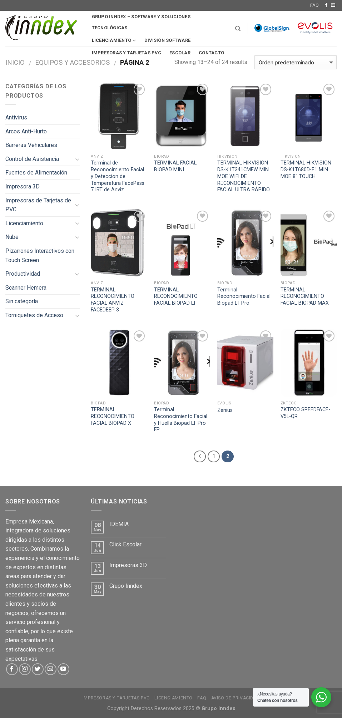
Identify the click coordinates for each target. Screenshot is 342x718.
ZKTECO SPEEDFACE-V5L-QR (305, 413)
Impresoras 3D (128, 565)
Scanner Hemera (25, 287)
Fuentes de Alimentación (36, 172)
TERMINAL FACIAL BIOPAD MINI (175, 166)
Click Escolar (125, 544)
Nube (12, 236)
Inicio (15, 62)
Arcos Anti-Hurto (26, 131)
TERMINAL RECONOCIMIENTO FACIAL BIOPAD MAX (305, 296)
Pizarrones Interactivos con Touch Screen (39, 255)
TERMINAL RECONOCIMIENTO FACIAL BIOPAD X (112, 416)
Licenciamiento (114, 40)
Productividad (22, 273)
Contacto (211, 52)
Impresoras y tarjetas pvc (126, 52)
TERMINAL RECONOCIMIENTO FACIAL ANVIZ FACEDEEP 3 (112, 300)
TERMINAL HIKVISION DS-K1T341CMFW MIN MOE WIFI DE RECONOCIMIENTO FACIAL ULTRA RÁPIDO (243, 176)
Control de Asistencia (32, 159)
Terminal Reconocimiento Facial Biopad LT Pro (244, 296)
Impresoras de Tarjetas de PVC (38, 205)
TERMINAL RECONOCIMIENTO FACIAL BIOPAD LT (176, 296)
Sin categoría (21, 301)
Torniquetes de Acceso (34, 315)
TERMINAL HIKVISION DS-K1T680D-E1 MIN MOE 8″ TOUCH (306, 169)
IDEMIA (119, 524)
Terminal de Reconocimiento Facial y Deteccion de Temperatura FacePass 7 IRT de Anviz (117, 176)
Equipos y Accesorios (72, 62)
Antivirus (16, 117)
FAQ (314, 5)
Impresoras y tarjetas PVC (116, 697)
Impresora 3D (22, 186)
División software (167, 40)
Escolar (179, 52)
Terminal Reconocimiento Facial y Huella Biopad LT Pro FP (180, 420)
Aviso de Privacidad (235, 697)
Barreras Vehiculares (31, 145)
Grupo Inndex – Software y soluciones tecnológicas (141, 22)
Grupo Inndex (125, 585)
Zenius (225, 410)
